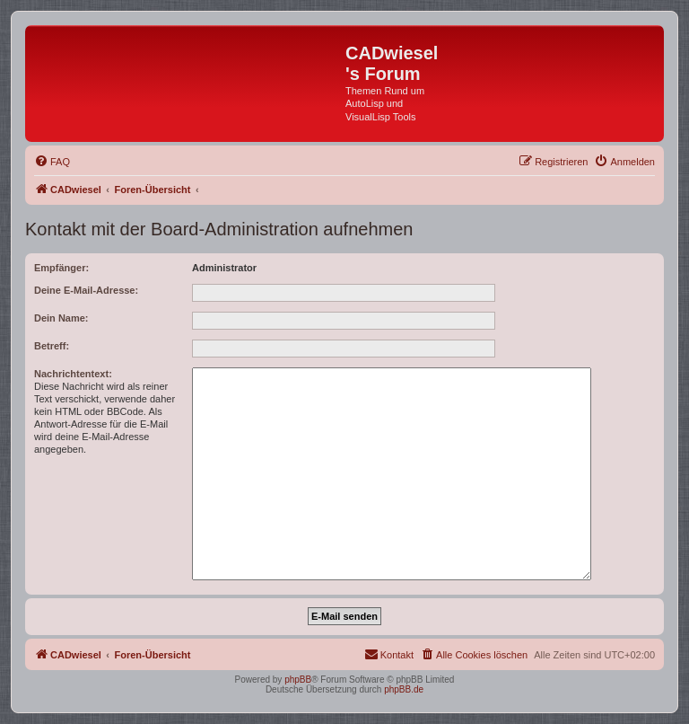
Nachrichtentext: (73, 373)
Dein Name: (61, 318)
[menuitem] (52, 161)
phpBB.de (403, 689)
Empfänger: (61, 267)
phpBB (297, 679)
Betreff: (51, 345)
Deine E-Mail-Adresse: (86, 290)
